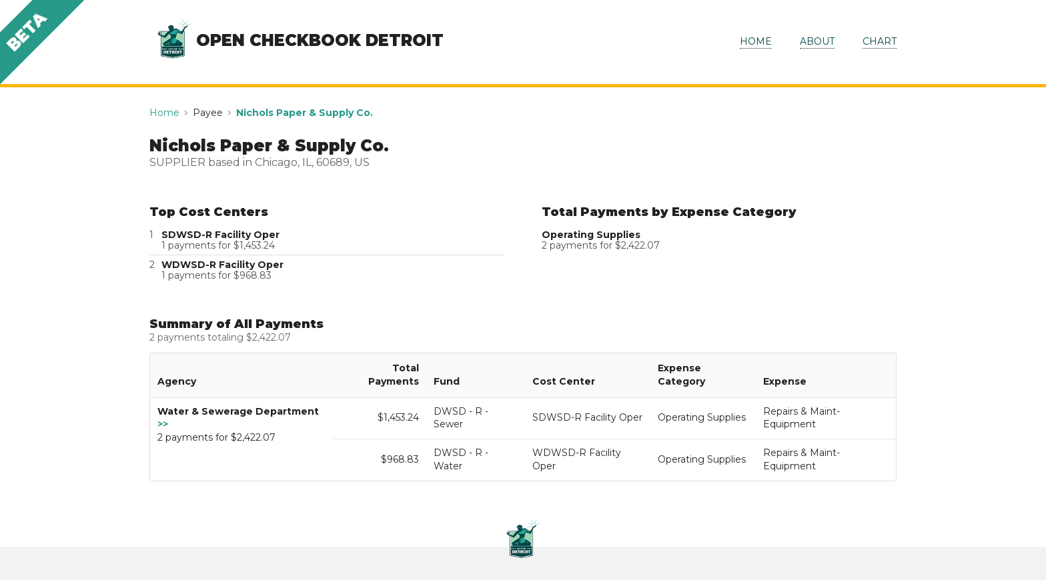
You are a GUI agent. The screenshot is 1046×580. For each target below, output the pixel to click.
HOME (756, 41)
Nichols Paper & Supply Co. (304, 113)
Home (164, 113)
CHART (880, 41)
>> (162, 424)
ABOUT (817, 41)
